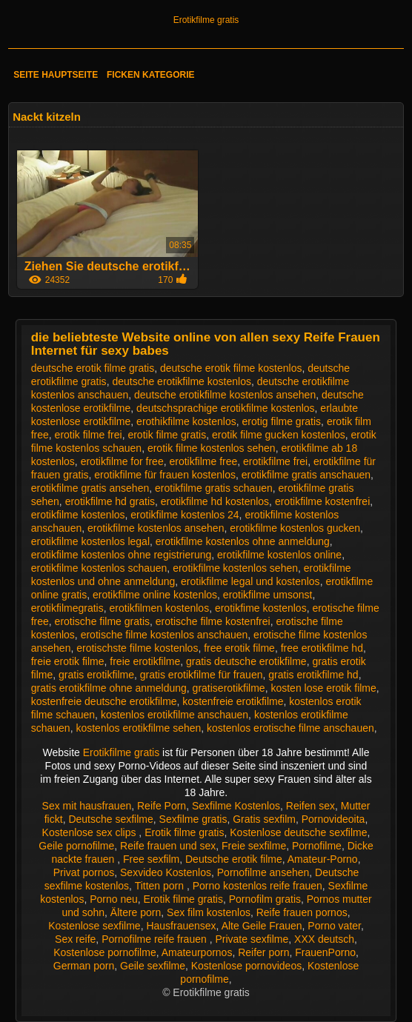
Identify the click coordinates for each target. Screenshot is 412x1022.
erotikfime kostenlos (261, 608)
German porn (83, 966)
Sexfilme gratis (193, 819)
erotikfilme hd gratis (110, 501)
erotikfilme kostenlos (78, 515)
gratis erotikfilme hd (313, 675)
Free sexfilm (151, 859)
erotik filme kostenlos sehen (211, 448)
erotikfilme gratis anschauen (306, 475)
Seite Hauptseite (55, 75)
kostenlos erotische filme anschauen (290, 728)
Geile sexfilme (152, 966)
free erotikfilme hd (322, 648)
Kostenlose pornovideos (246, 966)
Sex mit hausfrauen (87, 806)
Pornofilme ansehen (263, 872)
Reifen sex (310, 806)
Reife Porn (161, 806)
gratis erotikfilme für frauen (201, 675)
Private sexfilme (251, 939)
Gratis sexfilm (264, 819)
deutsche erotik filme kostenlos (231, 368)
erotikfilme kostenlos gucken (295, 528)
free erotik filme (239, 648)
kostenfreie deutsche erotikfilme (104, 701)
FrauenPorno (325, 952)
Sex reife (75, 939)
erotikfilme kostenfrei (322, 501)
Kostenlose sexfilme (94, 926)
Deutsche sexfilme (110, 819)
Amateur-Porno (323, 859)
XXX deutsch (324, 939)
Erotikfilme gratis (206, 20)
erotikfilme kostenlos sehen (235, 568)
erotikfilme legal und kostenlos (250, 581)
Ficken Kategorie (150, 75)
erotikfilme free (203, 461)
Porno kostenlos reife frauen (257, 886)
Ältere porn (135, 912)
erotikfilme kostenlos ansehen (155, 528)
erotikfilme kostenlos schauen (99, 568)
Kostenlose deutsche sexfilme (298, 832)
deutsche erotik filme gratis (93, 368)
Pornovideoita (333, 819)
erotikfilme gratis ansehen (90, 488)
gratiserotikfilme (229, 688)
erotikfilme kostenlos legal (90, 541)
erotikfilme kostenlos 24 (184, 515)
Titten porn (161, 886)
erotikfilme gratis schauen (214, 488)
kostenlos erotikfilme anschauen (174, 715)
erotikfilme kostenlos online (279, 555)
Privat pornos (83, 872)
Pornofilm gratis (265, 899)
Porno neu (114, 899)
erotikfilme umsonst (268, 595)
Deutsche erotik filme (233, 859)
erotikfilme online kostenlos (155, 595)
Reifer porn (263, 952)
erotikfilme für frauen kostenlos (165, 475)
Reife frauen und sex (168, 846)
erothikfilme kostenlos (186, 421)
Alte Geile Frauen (262, 926)
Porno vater (334, 926)
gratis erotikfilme (96, 675)
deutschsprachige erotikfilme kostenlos (225, 408)
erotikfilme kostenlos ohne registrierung (121, 555)
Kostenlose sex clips (90, 832)
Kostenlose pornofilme (104, 952)
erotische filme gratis (102, 621)
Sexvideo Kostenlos (165, 872)
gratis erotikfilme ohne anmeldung (109, 688)
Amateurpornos (197, 952)
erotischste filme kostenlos (137, 648)
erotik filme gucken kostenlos (278, 435)
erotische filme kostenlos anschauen (164, 635)
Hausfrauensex (181, 926)
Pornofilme (317, 846)
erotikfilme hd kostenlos (215, 501)
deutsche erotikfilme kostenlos (181, 381)
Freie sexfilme (254, 846)
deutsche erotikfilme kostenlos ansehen (225, 395)
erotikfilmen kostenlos (160, 608)
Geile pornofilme (76, 846)
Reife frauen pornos (302, 912)
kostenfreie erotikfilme (232, 701)
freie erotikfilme (145, 661)
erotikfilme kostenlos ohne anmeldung (243, 541)
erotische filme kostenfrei (213, 621)
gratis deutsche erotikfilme (246, 661)
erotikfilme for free (122, 461)
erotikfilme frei (275, 461)
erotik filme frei (88, 435)
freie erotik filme (67, 661)
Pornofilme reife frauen (156, 939)
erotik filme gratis (166, 435)
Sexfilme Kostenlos (236, 806)
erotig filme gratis (282, 421)
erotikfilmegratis (67, 608)
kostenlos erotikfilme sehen (138, 728)
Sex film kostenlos (208, 912)
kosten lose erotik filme (323, 688)
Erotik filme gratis (184, 832)
